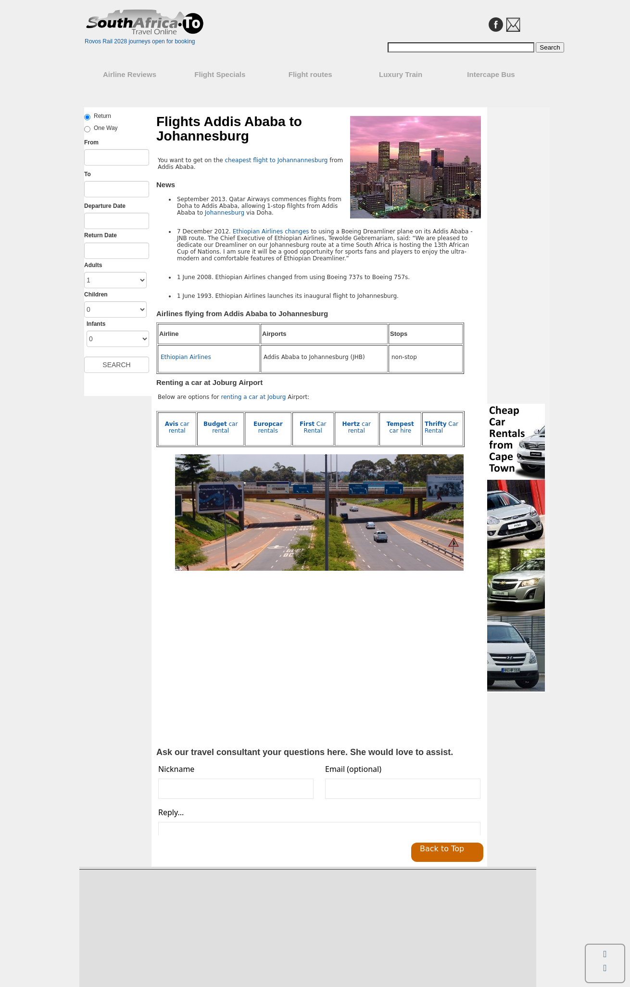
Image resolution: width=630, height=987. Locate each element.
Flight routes (310, 74)
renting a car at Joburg (254, 397)
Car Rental (313, 427)
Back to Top (442, 848)
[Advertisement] (238, 669)
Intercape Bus (491, 74)
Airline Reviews (129, 74)
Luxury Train (400, 74)
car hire (400, 427)
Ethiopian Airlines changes (271, 231)
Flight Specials (219, 74)
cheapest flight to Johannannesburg (276, 160)
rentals (268, 427)
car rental (177, 427)
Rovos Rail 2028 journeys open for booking (140, 41)
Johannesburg (224, 212)
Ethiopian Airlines (186, 357)
